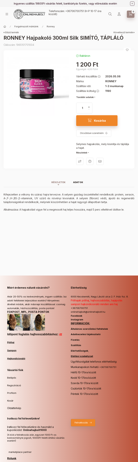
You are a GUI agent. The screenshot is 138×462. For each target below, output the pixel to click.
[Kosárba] (97, 120)
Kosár (10, 400)
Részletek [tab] (58, 182)
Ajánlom (100, 161)
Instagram (77, 319)
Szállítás (76, 345)
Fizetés (75, 339)
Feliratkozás (81, 422)
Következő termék (123, 32)
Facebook (76, 315)
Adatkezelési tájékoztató (85, 334)
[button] (38, 85)
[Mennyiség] (82, 108)
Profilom (11, 392)
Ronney (51, 26)
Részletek (81, 152)
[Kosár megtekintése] (130, 14)
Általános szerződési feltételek (89, 328)
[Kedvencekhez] (127, 50)
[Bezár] (132, 3)
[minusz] (89, 110)
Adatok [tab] (78, 182)
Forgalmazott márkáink (26, 26)
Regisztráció (14, 385)
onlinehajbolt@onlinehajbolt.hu (88, 311)
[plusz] (89, 105)
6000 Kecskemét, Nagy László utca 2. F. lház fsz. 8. (99, 296)
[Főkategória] (5, 26)
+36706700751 (74, 11)
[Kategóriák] (7, 14)
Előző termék (12, 32)
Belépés (11, 377)
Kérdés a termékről (89, 161)
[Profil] (119, 14)
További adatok (85, 97)
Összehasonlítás (79, 161)
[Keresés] (110, 14)
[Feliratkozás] (93, 133)
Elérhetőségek (79, 350)
